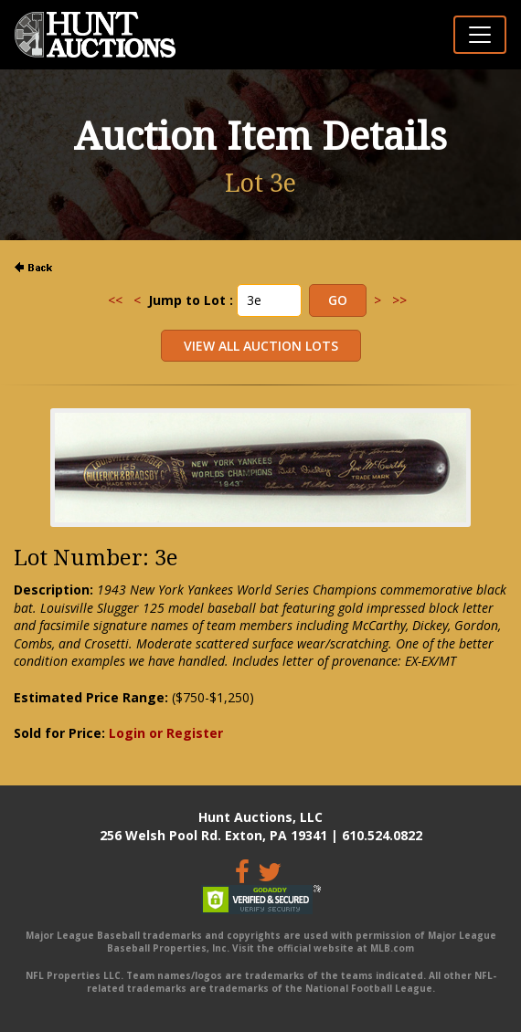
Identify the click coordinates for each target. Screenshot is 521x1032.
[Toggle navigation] (479, 35)
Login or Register (166, 733)
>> (399, 300)
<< (115, 300)
